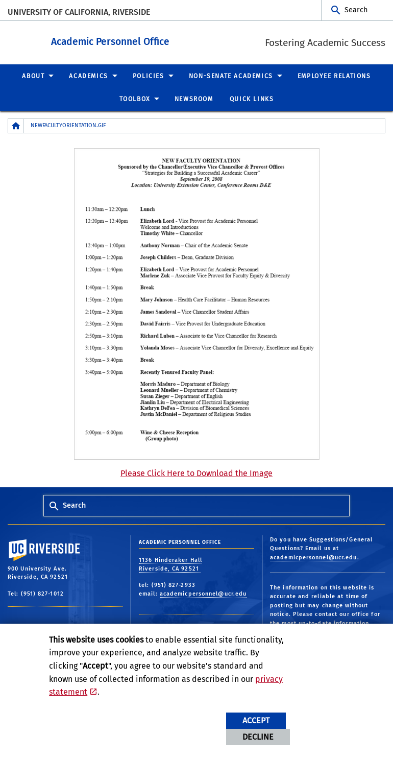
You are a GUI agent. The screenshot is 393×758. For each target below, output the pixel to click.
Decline (258, 737)
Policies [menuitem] (148, 75)
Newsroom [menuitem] (194, 98)
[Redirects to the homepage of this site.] (15, 125)
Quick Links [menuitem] (252, 98)
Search (356, 10)
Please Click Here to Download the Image (196, 473)
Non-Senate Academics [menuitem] (231, 75)
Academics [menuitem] (88, 75)
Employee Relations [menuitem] (334, 75)
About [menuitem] (33, 75)
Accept (255, 720)
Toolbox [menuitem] (134, 98)
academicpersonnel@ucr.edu (203, 593)
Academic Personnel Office (166, 40)
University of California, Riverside (79, 12)
